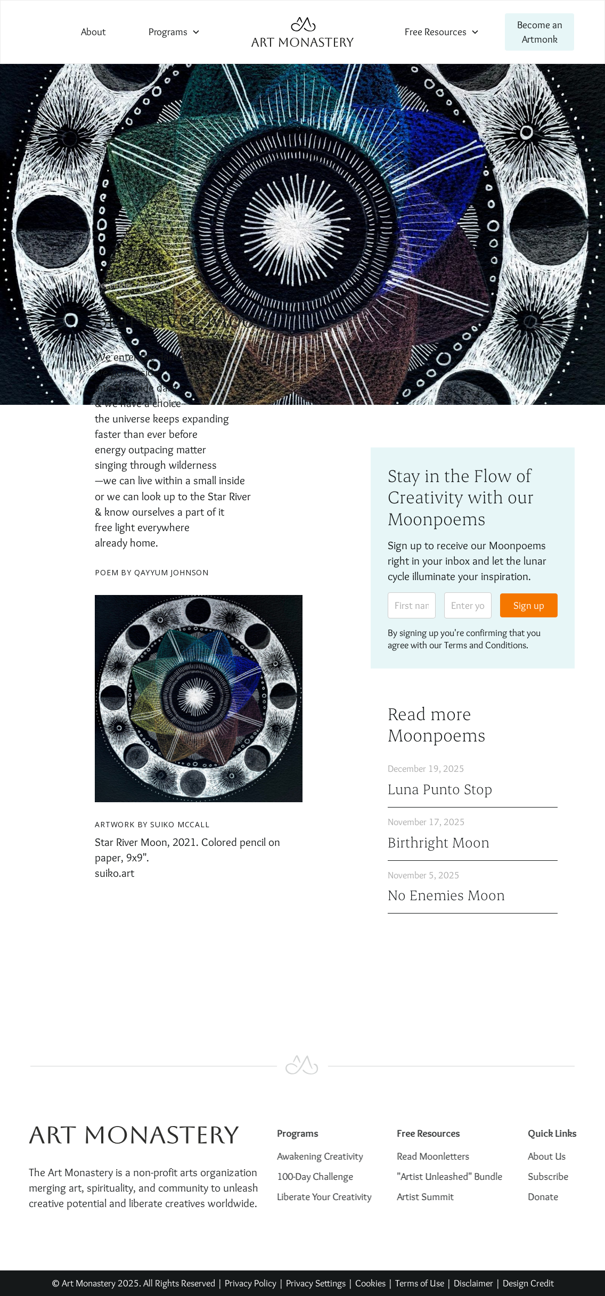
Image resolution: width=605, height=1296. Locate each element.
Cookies (370, 1283)
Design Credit (528, 1283)
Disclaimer (474, 1283)
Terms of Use (419, 1283)
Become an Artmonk (539, 31)
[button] (174, 32)
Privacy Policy (250, 1283)
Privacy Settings (316, 1283)
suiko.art (114, 872)
